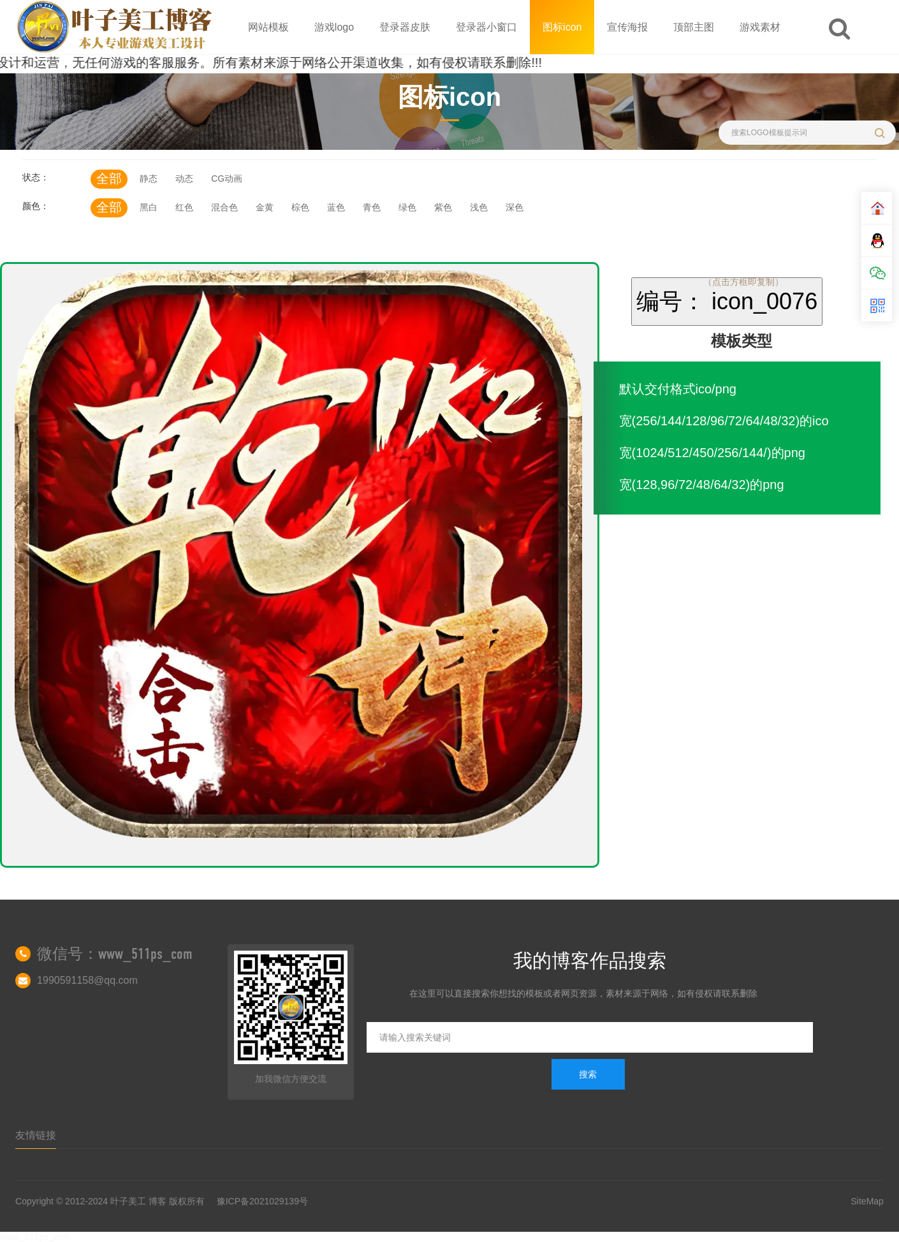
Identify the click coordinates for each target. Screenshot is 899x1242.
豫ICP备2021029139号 (262, 1201)
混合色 (224, 207)
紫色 (443, 207)
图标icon (562, 27)
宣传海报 (627, 27)
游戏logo (334, 27)
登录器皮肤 (404, 27)
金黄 (265, 207)
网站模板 (268, 27)
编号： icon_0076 (726, 301)
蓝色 (336, 207)
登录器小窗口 (486, 27)
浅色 (479, 207)
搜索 (588, 1074)
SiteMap (867, 1201)
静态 (148, 178)
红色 (184, 207)
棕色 (300, 207)
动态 (184, 178)
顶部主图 (693, 27)
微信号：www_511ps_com (115, 954)
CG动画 (226, 178)
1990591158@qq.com (87, 980)
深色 (514, 207)
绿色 (407, 207)
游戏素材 (760, 27)
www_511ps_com (35, 1237)
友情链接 (35, 1135)
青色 (372, 207)
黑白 (148, 207)
